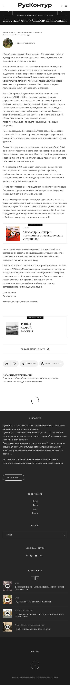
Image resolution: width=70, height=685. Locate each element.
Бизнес (40, 15)
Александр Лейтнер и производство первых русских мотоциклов (43, 235)
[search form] (32, 534)
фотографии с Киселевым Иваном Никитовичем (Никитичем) (39, 588)
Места (35, 501)
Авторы (35, 652)
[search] (64, 534)
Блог (35, 509)
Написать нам (13, 477)
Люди (35, 505)
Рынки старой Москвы (27, 327)
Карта (35, 513)
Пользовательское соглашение (47, 677)
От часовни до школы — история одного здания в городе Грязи (39, 615)
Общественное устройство (32, 626)
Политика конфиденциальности (23, 677)
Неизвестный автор (25, 15)
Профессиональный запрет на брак (32, 630)
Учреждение (27, 610)
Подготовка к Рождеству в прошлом (33, 601)
